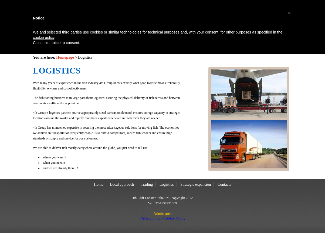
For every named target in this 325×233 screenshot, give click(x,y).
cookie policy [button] (43, 37)
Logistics (167, 184)
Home (98, 184)
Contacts (224, 184)
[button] (289, 13)
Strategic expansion (195, 184)
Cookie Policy (174, 218)
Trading (147, 184)
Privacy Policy (151, 218)
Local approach (122, 184)
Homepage (65, 57)
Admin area (162, 213)
